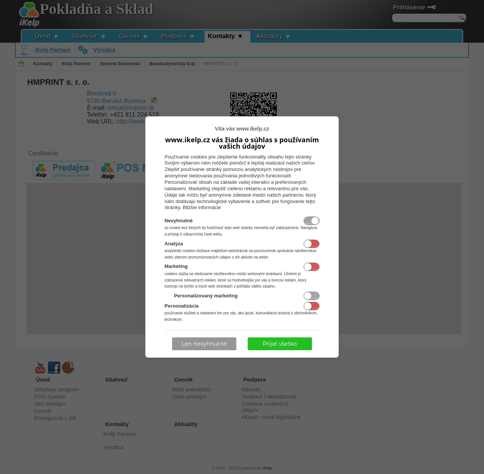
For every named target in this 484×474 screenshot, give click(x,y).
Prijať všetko (280, 343)
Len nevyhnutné (204, 343)
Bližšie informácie (202, 207)
